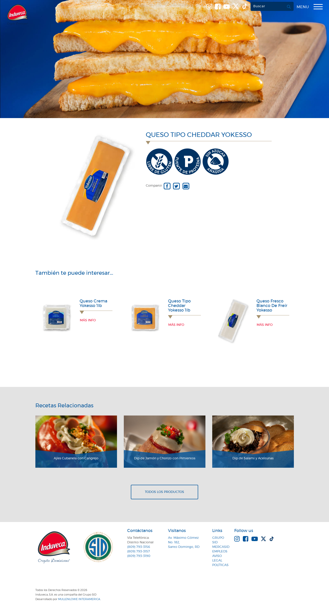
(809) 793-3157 (138, 551)
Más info (88, 320)
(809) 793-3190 (138, 556)
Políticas (220, 565)
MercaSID (220, 547)
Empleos (219, 551)
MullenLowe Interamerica (79, 599)
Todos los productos (164, 492)
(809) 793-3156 (138, 547)
